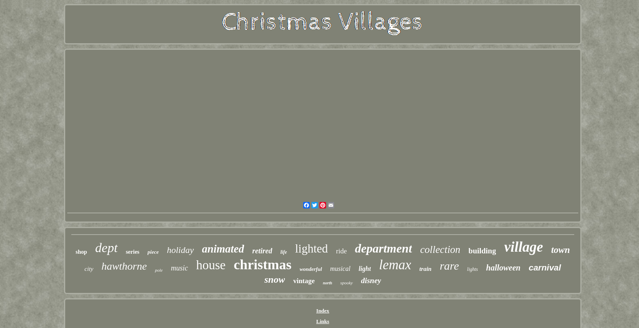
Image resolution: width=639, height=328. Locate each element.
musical (340, 268)
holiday (180, 250)
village (523, 247)
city (88, 269)
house (210, 265)
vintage (304, 281)
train (425, 269)
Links (322, 321)
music (179, 268)
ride (341, 251)
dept (106, 247)
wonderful (311, 269)
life (283, 252)
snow (274, 279)
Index (322, 311)
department (383, 248)
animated (223, 249)
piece (153, 252)
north (327, 283)
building (482, 250)
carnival (545, 267)
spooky (346, 282)
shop (81, 252)
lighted (311, 248)
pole (159, 270)
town (560, 250)
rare (449, 265)
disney (371, 280)
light (365, 268)
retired (262, 251)
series (132, 252)
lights (472, 269)
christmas (263, 264)
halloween (503, 267)
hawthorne (124, 266)
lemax (395, 264)
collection (440, 249)
